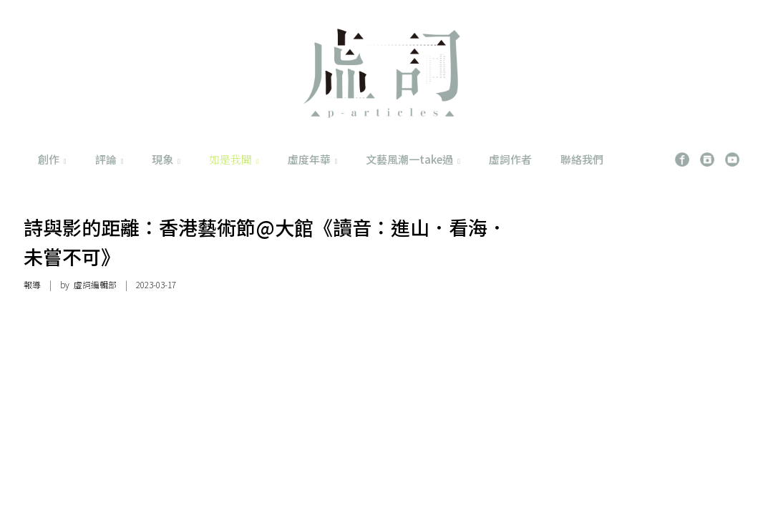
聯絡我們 (581, 159)
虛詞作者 (510, 159)
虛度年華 (313, 159)
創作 (52, 159)
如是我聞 (234, 159)
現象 (166, 159)
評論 (109, 159)
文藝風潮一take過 (413, 159)
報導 (32, 284)
